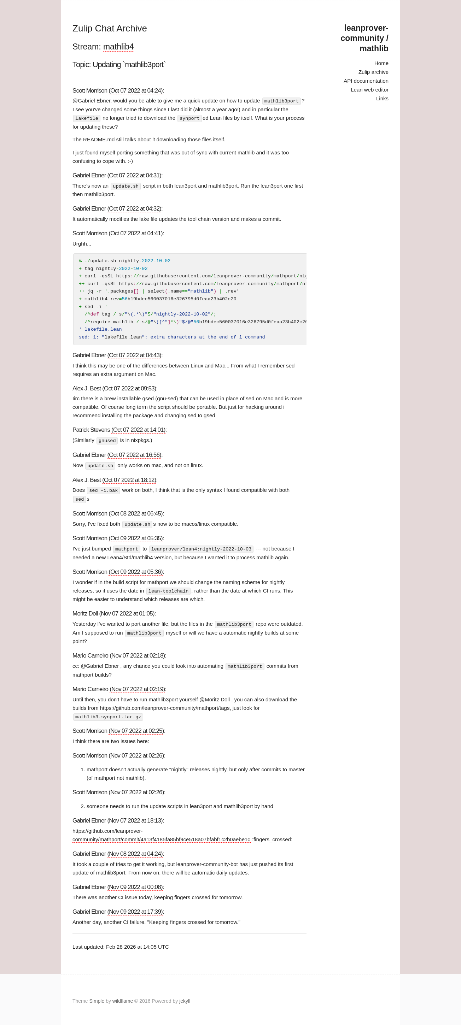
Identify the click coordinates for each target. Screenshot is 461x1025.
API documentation (366, 81)
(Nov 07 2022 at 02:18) (137, 653)
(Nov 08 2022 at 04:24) (134, 851)
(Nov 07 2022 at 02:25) (136, 728)
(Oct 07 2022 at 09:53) (129, 387)
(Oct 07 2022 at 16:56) (134, 454)
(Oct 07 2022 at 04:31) (134, 174)
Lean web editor (370, 90)
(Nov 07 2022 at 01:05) (126, 611)
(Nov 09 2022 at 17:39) (134, 909)
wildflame (122, 998)
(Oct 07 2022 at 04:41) (136, 232)
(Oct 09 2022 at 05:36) (136, 569)
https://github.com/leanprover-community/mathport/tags (165, 705)
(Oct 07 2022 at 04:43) (134, 354)
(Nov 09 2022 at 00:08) (134, 884)
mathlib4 (118, 46)
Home (381, 63)
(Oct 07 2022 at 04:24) (136, 90)
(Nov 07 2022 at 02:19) (137, 686)
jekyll (184, 998)
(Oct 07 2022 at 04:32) (134, 208)
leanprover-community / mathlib (365, 38)
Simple (97, 998)
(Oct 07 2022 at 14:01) (138, 429)
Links (382, 98)
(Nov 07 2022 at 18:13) (134, 817)
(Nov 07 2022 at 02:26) (136, 752)
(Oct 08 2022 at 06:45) (136, 512)
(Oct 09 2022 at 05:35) (136, 536)
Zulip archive (373, 72)
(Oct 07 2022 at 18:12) (129, 479)
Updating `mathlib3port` (129, 64)
